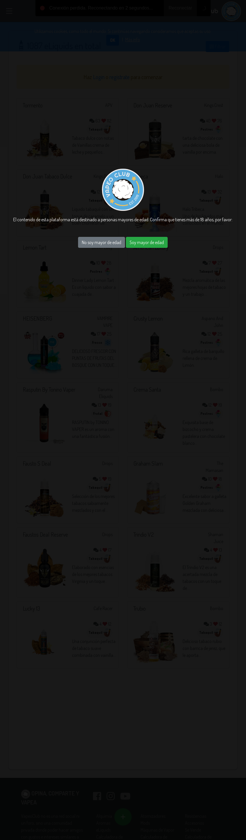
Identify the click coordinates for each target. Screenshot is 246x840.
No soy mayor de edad (101, 242)
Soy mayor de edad (147, 242)
